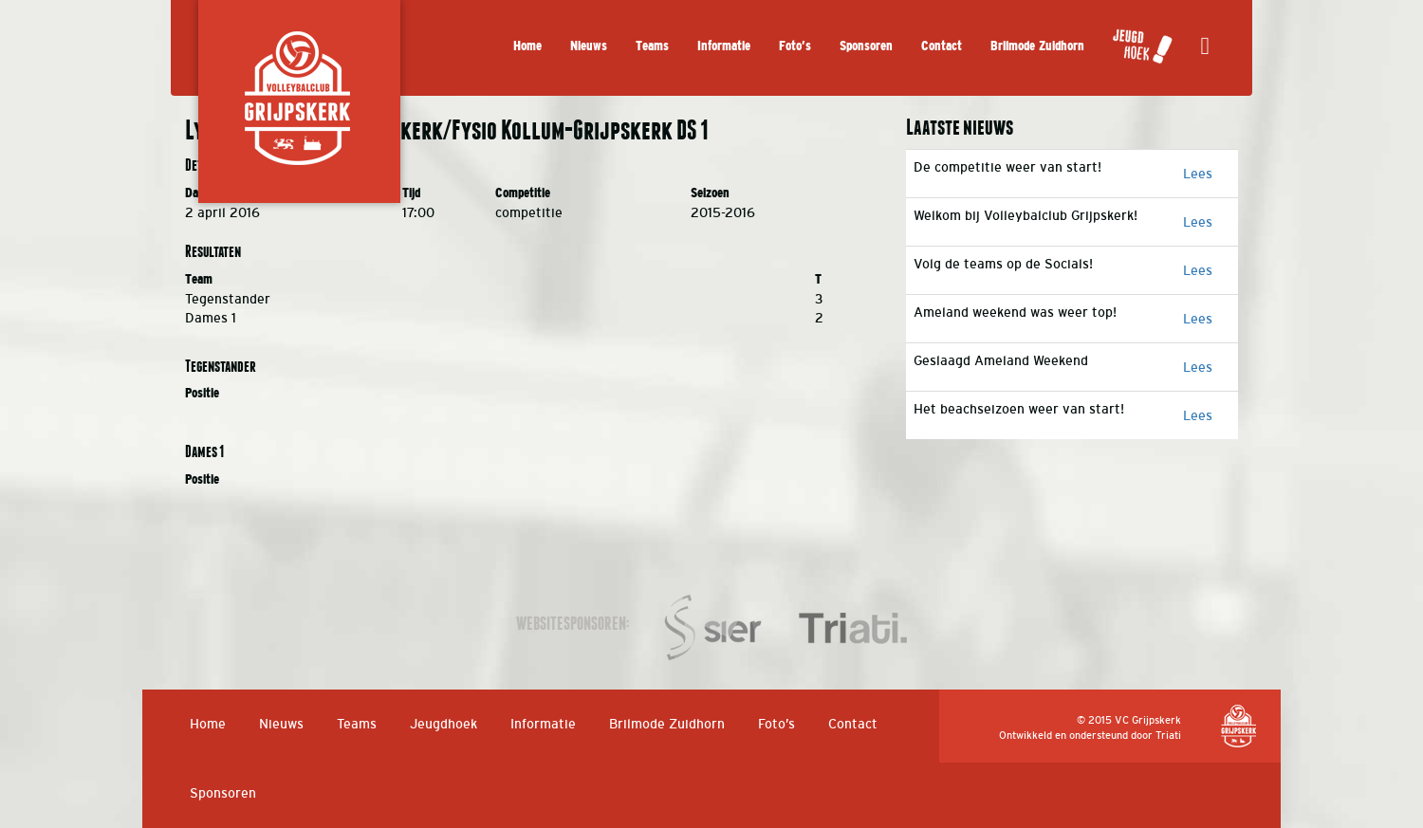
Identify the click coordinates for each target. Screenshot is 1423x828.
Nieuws (588, 46)
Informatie (723, 46)
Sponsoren (866, 46)
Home (527, 46)
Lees (1197, 173)
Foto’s (795, 46)
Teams (652, 46)
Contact (941, 46)
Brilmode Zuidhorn (1037, 46)
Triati (1168, 735)
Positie (202, 393)
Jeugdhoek (443, 723)
